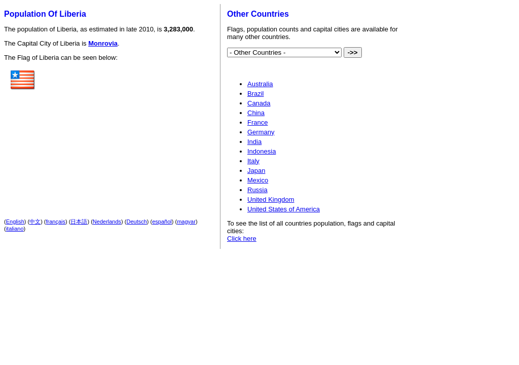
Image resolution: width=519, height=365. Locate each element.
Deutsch (137, 221)
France (257, 122)
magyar (186, 221)
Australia (260, 84)
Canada (259, 103)
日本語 (78, 221)
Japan (256, 170)
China (256, 113)
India (254, 141)
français (56, 221)
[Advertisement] (124, 131)
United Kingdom (270, 199)
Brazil (255, 93)
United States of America (283, 209)
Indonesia (261, 151)
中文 (35, 221)
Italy (253, 161)
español (162, 221)
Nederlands (107, 221)
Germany (260, 132)
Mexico (257, 180)
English (15, 221)
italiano (15, 229)
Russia (257, 190)
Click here (241, 238)
